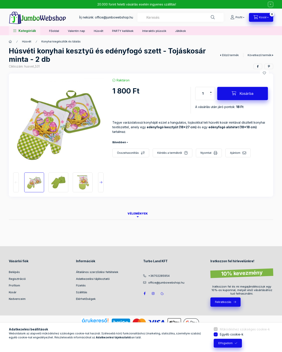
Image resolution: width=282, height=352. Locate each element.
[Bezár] (270, 4)
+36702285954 (159, 275)
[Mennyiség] (203, 93)
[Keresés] (212, 17)
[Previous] (16, 182)
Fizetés (81, 285)
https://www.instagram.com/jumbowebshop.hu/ (153, 293)
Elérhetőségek (86, 299)
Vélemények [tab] (138, 213)
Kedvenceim (17, 299)
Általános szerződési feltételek (97, 272)
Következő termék (260, 55)
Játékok (180, 31)
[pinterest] (268, 66)
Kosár (13, 292)
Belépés (14, 272)
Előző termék (230, 55)
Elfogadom (225, 343)
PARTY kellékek (123, 31)
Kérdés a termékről (169, 152)
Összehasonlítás (128, 152)
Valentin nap (76, 31)
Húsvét (98, 31)
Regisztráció (17, 278)
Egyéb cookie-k (231, 334)
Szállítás (81, 292)
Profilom (14, 285)
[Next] (101, 182)
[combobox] (180, 17)
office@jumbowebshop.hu (114, 17)
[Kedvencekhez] (264, 73)
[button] (24, 30)
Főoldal (54, 31)
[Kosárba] (242, 93)
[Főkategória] (10, 42)
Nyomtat (206, 152)
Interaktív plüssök (154, 31)
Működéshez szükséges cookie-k (245, 329)
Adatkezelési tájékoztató (93, 278)
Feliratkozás (223, 302)
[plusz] (211, 90)
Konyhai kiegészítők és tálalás (61, 41)
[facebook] (257, 66)
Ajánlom (235, 152)
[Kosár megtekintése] (261, 17)
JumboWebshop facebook (144, 293)
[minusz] (211, 97)
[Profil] (237, 17)
